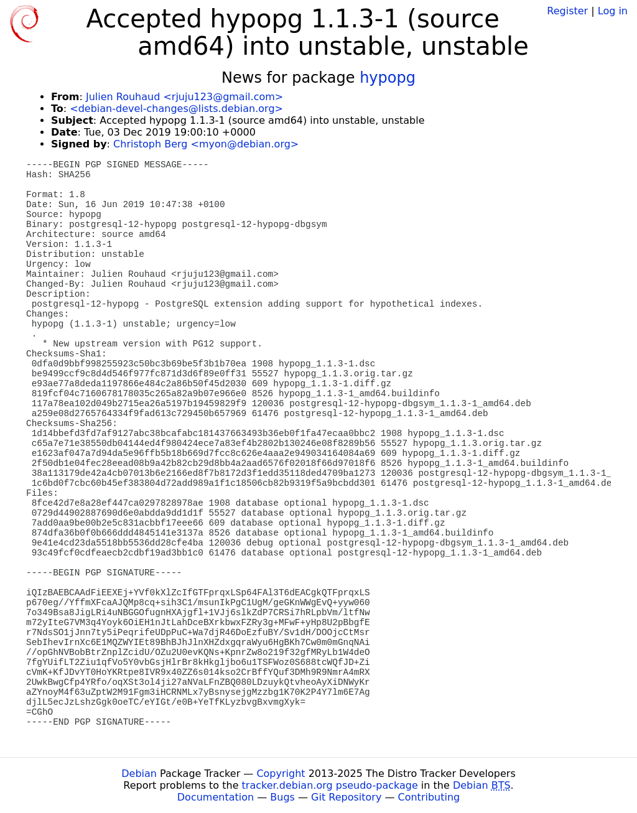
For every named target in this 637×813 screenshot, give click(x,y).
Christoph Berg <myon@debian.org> (206, 144)
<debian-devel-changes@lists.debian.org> (176, 108)
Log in (613, 11)
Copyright (280, 773)
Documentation (215, 797)
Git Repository (346, 797)
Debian (139, 773)
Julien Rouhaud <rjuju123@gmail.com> (184, 97)
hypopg (388, 77)
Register (567, 11)
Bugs (282, 797)
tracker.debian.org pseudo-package (330, 785)
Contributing (429, 797)
